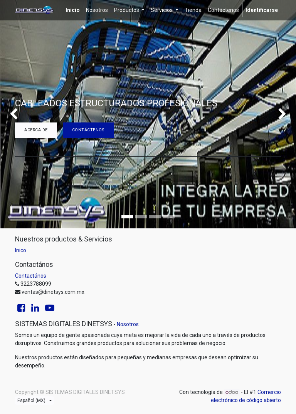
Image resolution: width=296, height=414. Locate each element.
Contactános (30, 276)
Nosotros (128, 324)
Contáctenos (88, 129)
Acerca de (36, 129)
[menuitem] (72, 10)
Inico (20, 250)
